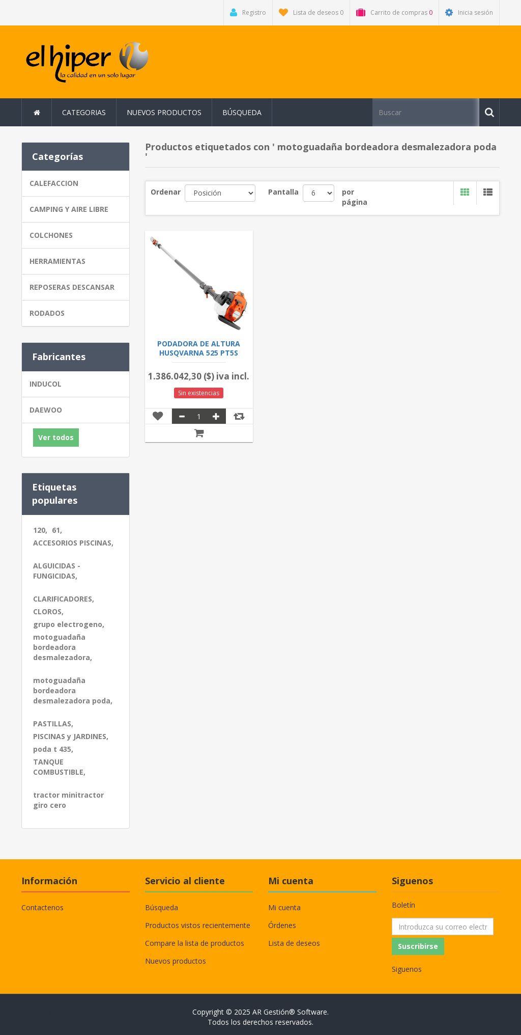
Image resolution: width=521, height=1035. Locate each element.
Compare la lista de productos (194, 943)
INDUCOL (46, 384)
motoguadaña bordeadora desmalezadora (62, 647)
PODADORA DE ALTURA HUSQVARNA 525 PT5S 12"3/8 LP (198, 353)
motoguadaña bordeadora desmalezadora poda (72, 690)
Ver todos (56, 437)
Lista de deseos (294, 943)
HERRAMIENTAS (57, 261)
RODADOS (47, 313)
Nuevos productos (164, 112)
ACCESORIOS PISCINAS (73, 543)
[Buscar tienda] (425, 112)
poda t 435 (53, 749)
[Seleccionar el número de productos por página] (318, 193)
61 (57, 530)
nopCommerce (87, 1012)
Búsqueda (242, 112)
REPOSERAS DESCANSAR (72, 287)
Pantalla (283, 192)
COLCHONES (51, 235)
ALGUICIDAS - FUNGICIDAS (56, 571)
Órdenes (282, 925)
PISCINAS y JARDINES (70, 736)
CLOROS (48, 611)
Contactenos (42, 907)
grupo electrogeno (68, 624)
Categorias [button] (84, 112)
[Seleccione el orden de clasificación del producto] (220, 193)
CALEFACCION (54, 183)
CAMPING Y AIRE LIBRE (69, 209)
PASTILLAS (53, 723)
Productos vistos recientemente (197, 925)
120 (40, 530)
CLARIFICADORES (63, 599)
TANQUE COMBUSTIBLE (59, 767)
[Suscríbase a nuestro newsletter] (443, 926)
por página (354, 197)
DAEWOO (46, 410)
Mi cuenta (284, 907)
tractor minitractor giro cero (68, 800)
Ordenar (166, 192)
